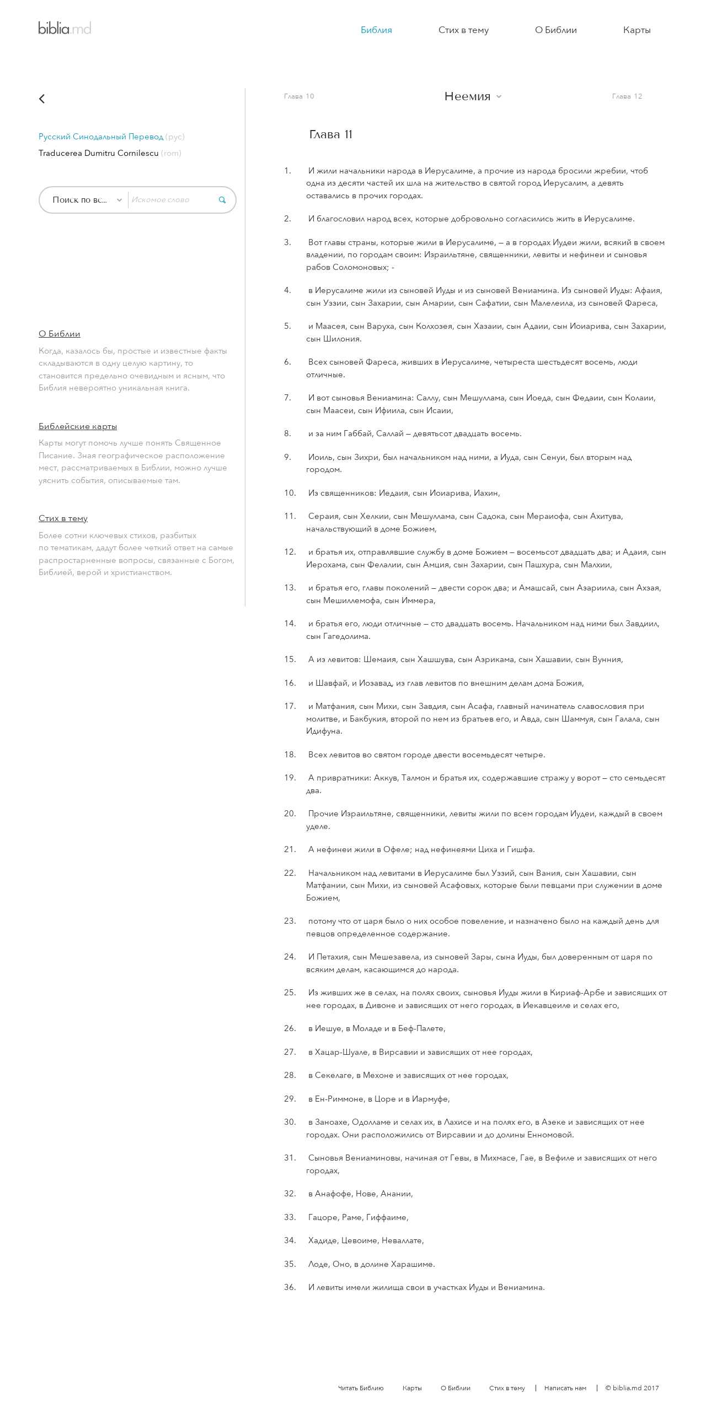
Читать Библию (361, 1388)
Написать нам (565, 1388)
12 (638, 96)
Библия (376, 30)
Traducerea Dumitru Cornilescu (110, 153)
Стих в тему (463, 30)
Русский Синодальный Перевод (112, 136)
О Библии (556, 30)
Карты (637, 30)
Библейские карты (78, 426)
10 (310, 96)
